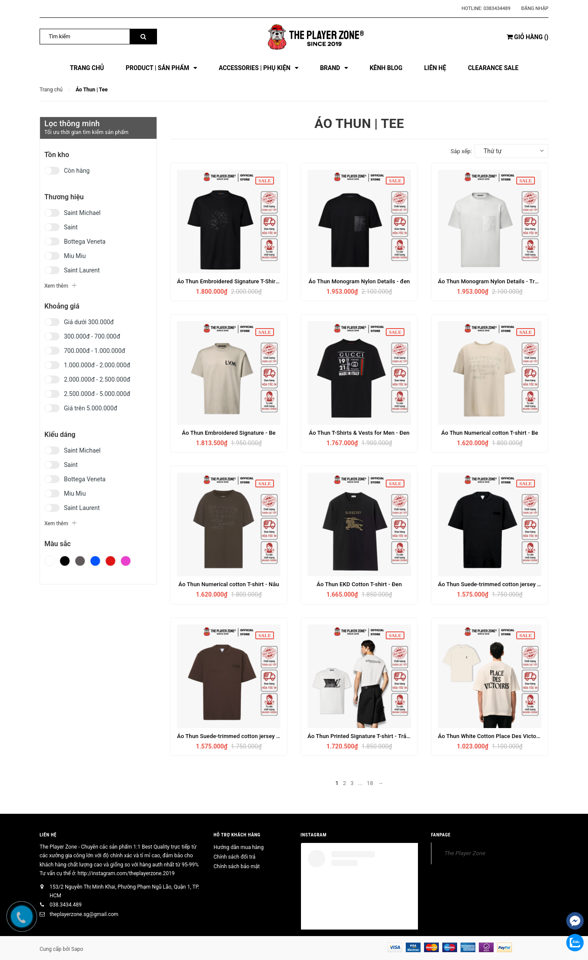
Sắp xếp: (461, 151)
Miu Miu (75, 255)
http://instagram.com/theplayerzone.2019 (125, 873)
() (527, 37)
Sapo (77, 949)
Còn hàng (77, 170)
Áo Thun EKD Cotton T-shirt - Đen (359, 584)
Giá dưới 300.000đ (89, 322)
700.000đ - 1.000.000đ (94, 350)
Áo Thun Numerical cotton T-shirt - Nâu (228, 584)
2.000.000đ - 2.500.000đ (97, 379)
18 (370, 783)
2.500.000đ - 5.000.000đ (97, 393)
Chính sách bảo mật (237, 866)
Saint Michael (82, 212)
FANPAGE (441, 835)
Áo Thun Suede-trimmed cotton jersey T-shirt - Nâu (242, 736)
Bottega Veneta (85, 241)
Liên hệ (48, 835)
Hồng (125, 561)
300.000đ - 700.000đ (92, 336)
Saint (71, 227)
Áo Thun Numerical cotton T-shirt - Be (489, 433)
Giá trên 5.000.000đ (90, 408)
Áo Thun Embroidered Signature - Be (228, 433)
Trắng (49, 561)
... (360, 783)
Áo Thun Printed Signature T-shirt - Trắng (360, 736)
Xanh (95, 561)
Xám (80, 561)
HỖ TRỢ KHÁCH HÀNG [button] (237, 835)
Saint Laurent (82, 270)
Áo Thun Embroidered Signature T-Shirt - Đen (235, 281)
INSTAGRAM (314, 835)
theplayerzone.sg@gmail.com (84, 914)
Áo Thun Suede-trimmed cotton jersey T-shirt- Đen (502, 584)
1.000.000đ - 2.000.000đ (97, 365)
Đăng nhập (534, 8)
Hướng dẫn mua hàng (239, 847)
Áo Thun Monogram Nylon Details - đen (359, 281)
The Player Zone (464, 852)
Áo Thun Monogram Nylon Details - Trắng (491, 281)
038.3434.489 (66, 905)
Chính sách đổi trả (234, 857)
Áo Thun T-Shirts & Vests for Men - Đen (359, 433)
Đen (65, 561)
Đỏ (110, 561)
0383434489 (497, 8)
